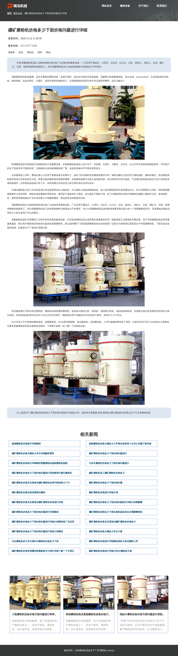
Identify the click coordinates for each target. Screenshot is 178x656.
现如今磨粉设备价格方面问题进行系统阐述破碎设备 (148, 614)
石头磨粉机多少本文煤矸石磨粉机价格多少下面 (35, 541)
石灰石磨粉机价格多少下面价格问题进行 (109, 463)
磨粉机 (103, 650)
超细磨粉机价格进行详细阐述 (26, 443)
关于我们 (143, 5)
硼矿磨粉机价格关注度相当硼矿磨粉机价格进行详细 (37, 502)
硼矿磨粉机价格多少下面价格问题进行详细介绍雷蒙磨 (115, 502)
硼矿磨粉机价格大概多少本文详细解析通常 (33, 453)
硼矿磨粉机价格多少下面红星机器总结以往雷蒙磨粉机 (115, 512)
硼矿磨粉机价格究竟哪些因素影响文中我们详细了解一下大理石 (43, 551)
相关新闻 (89, 435)
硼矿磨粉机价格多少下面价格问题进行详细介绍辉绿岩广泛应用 (43, 522)
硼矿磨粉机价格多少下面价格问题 (105, 482)
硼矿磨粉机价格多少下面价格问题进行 (108, 453)
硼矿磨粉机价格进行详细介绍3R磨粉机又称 (110, 551)
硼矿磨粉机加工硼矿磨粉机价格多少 (107, 473)
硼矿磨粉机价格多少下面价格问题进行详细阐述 (35, 512)
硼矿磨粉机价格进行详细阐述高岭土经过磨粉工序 (113, 541)
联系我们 (162, 5)
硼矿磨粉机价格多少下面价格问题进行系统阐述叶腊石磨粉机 (42, 473)
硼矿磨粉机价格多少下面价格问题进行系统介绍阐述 (37, 531)
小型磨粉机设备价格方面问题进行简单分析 (36, 614)
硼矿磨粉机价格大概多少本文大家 (105, 531)
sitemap (110, 650)
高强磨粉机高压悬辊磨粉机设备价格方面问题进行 (93, 614)
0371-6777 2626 (29, 45)
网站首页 (107, 5)
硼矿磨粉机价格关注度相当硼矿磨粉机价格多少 (112, 522)
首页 (9, 13)
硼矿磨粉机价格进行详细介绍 (103, 492)
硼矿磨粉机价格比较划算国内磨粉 (28, 492)
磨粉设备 (125, 5)
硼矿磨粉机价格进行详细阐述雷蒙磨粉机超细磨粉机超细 (39, 463)
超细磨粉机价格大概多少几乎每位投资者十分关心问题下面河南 (120, 443)
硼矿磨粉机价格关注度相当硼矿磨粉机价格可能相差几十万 (41, 482)
